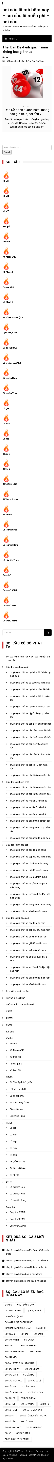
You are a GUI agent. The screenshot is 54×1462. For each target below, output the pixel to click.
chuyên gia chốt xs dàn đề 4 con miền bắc (30, 723)
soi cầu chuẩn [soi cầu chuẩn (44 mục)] (32, 1369)
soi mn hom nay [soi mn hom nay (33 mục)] (13, 1427)
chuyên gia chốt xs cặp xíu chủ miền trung (30, 856)
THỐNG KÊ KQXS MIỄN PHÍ (20, 1004)
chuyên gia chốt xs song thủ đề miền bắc (30, 820)
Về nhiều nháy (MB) (12, 363)
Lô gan (6, 408)
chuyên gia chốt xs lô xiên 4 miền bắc (28, 814)
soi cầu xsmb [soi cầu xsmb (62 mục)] (28, 1386)
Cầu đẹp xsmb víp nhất (17, 782)
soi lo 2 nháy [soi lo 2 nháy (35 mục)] (27, 1404)
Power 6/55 (8, 287)
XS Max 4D (8, 272)
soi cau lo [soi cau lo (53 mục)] (10, 1345)
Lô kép (6, 439)
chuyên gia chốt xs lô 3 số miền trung (28, 877)
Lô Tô (9, 1181)
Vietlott (6, 242)
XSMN (6, 196)
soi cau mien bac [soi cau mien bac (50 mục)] (29, 1345)
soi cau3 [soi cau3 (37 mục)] (38, 1334)
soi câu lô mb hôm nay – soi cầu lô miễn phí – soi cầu (26, 15)
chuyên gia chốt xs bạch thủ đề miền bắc (30, 689)
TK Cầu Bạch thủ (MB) (13, 317)
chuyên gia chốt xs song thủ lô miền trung (30, 904)
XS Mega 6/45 (9, 257)
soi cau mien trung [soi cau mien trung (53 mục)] (14, 1351)
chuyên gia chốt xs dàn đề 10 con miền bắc (27, 1260)
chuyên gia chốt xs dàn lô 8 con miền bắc (30, 794)
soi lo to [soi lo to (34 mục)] (44, 1404)
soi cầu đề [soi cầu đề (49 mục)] (10, 1398)
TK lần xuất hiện (10, 499)
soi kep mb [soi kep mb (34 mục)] (10, 1404)
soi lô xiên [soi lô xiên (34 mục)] (10, 1421)
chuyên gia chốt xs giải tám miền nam (28, 943)
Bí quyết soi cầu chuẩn (17, 991)
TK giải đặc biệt (10, 484)
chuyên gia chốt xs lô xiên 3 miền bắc (28, 807)
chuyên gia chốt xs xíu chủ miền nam (28, 984)
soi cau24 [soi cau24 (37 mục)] (29, 1340)
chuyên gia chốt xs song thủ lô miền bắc (30, 838)
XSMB (6, 181)
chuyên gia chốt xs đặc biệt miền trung (29, 863)
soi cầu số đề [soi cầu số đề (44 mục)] (34, 1381)
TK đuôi (6, 469)
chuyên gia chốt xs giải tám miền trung (29, 870)
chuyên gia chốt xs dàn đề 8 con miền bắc (30, 737)
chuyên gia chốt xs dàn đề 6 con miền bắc (30, 730)
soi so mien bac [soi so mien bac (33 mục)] (34, 1427)
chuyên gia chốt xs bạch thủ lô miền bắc (30, 706)
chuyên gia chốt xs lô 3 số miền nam (28, 950)
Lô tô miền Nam (10, 545)
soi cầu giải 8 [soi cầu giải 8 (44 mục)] (11, 1375)
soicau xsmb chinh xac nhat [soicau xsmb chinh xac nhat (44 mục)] (19, 1363)
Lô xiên (6, 423)
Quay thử (7, 575)
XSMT (6, 211)
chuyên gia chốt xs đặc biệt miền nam (28, 936)
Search (7, 152)
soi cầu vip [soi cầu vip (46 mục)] (10, 1386)
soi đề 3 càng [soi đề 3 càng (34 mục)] (23, 1433)
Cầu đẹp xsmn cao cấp (17, 918)
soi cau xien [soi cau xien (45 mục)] (11, 1357)
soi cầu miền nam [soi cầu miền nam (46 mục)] (13, 1381)
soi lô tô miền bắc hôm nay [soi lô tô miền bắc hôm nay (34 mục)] (34, 1416)
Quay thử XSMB (10, 590)
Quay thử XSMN (10, 621)
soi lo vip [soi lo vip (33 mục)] (9, 1416)
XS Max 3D (8, 302)
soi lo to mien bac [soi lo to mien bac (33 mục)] (32, 1410)
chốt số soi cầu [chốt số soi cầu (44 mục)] (25, 1305)
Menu (11, 38)
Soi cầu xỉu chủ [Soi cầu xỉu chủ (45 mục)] (35, 1392)
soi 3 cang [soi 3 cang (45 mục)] (10, 1334)
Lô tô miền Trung (11, 560)
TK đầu (6, 454)
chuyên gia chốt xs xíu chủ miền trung (28, 911)
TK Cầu (9, 1077)
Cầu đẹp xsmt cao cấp (17, 844)
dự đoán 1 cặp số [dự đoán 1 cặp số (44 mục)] (14, 1316)
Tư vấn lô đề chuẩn (15, 998)
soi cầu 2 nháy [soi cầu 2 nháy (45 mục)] (12, 1369)
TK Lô (9, 1122)
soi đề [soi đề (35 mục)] (8, 1433)
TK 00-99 (7, 514)
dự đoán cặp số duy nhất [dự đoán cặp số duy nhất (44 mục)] (18, 1328)
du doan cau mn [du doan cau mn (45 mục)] (13, 1310)
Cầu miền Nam (10, 378)
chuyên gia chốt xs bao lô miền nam (27, 923)
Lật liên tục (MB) (10, 332)
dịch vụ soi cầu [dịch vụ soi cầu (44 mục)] (34, 1310)
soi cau (9, 1458)
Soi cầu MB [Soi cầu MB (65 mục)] (28, 1375)
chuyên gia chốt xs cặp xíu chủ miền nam (30, 929)
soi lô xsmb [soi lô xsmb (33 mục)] (27, 1421)
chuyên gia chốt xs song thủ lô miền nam (30, 977)
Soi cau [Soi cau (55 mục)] (25, 1334)
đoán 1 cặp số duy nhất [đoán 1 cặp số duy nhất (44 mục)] (17, 1439)
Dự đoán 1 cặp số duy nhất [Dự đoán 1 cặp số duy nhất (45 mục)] (19, 1322)
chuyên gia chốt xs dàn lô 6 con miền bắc (30, 787)
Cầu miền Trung (10, 393)
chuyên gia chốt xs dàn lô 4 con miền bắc (30, 775)
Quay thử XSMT (10, 605)
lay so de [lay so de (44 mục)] (41, 1328)
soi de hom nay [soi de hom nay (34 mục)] (28, 1398)
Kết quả (6, 226)
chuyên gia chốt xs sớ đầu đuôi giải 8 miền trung (27, 1252)
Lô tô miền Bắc (10, 530)
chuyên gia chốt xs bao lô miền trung (28, 850)
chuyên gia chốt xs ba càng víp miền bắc (30, 682)
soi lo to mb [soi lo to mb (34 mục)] (11, 1410)
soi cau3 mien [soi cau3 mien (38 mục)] (12, 1340)
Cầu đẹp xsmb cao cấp (17, 667)
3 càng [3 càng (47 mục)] (8, 1305)
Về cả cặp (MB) (10, 348)
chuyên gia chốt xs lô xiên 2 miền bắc (28, 800)
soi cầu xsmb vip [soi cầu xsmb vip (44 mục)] (13, 1392)
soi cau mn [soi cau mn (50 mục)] (35, 1351)
